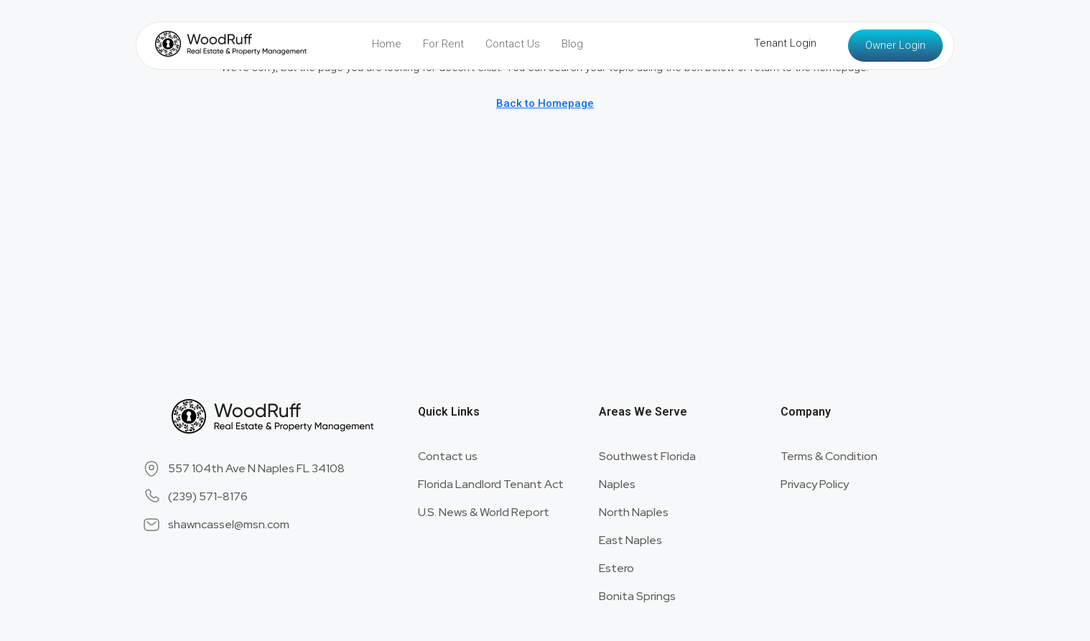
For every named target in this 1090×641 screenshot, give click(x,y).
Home (386, 43)
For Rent (443, 43)
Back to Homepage (545, 103)
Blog (572, 43)
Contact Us (512, 43)
